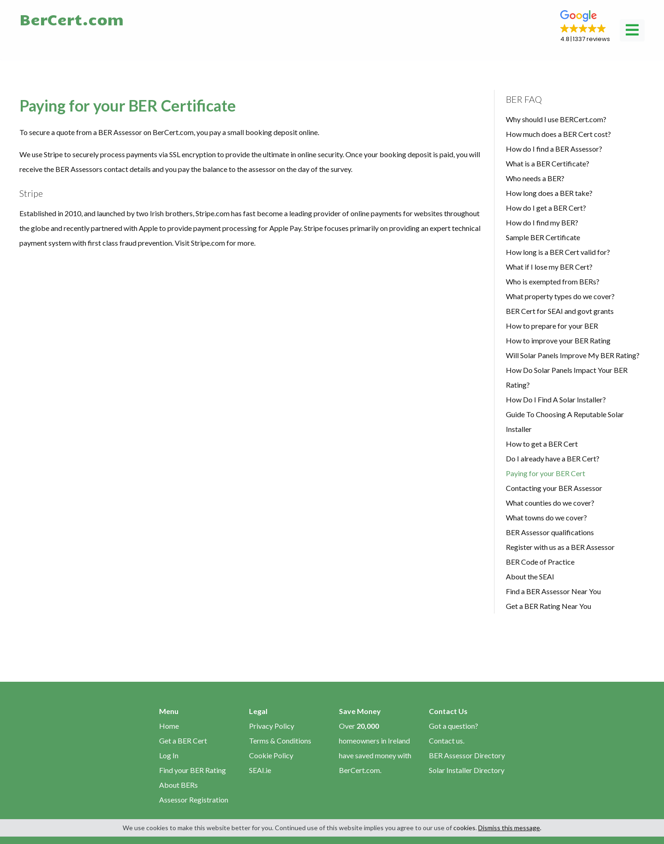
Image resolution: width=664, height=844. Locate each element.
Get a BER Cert (183, 740)
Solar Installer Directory (466, 770)
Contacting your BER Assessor (554, 488)
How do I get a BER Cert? (546, 207)
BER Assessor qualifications (550, 532)
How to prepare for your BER (552, 325)
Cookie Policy (271, 755)
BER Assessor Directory (467, 755)
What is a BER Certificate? (547, 163)
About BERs (178, 784)
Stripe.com (208, 242)
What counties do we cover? (550, 502)
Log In (168, 755)
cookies (464, 828)
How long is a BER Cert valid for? (558, 252)
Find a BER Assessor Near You (553, 591)
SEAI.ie (260, 770)
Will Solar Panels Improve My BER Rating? (573, 355)
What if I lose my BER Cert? (549, 266)
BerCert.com (71, 19)
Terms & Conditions (280, 740)
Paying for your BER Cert (545, 473)
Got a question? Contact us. (453, 733)
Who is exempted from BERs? (552, 281)
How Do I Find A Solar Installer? (556, 399)
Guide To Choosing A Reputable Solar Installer (565, 421)
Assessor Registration (193, 799)
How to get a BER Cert (542, 443)
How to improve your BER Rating (558, 340)
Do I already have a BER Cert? (552, 458)
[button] (585, 27)
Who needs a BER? (535, 178)
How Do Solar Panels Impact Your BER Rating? (567, 377)
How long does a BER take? (549, 193)
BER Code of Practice (540, 561)
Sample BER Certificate (543, 237)
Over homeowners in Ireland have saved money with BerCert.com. (375, 747)
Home (169, 725)
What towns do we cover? (546, 517)
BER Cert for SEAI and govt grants (560, 311)
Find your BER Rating (192, 770)
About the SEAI (530, 576)
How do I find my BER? (542, 222)
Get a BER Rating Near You (548, 606)
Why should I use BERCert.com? (556, 119)
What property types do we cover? (560, 296)
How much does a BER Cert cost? (558, 134)
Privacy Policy (271, 725)
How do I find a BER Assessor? (554, 148)
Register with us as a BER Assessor (560, 547)
